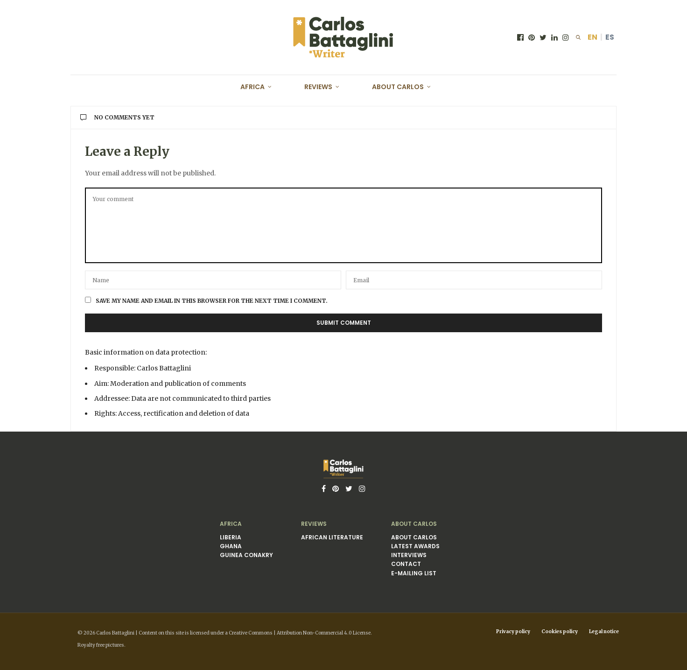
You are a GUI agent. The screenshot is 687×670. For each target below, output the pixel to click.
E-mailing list (413, 573)
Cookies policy (559, 631)
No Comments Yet (117, 117)
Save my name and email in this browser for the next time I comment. (212, 301)
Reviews (318, 86)
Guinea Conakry (246, 555)
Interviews (409, 555)
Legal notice (604, 631)
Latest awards (415, 546)
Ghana (231, 546)
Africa (252, 86)
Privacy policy (513, 631)
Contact (406, 564)
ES (609, 37)
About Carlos (398, 86)
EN (592, 37)
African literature (332, 537)
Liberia (230, 537)
